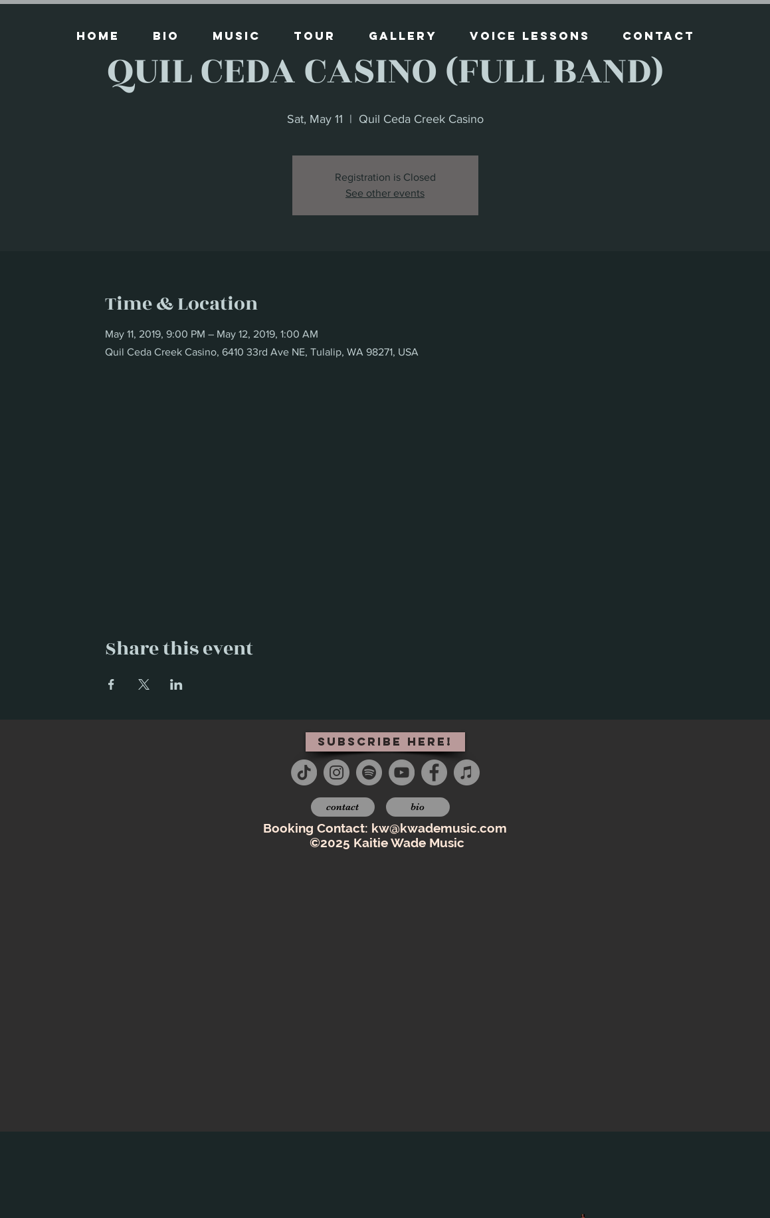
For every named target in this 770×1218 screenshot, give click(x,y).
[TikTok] (304, 772)
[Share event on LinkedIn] (176, 684)
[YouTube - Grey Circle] (402, 772)
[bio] (418, 807)
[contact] (343, 807)
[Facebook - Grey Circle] (434, 772)
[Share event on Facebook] (111, 684)
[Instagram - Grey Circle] (336, 772)
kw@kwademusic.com (439, 828)
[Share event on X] (144, 684)
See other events (385, 193)
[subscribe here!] (385, 742)
